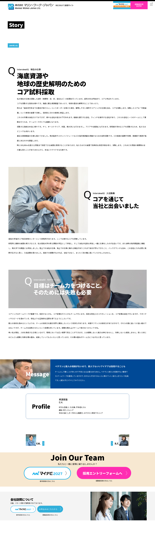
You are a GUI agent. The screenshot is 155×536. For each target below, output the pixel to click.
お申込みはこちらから (48, 509)
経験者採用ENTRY (139, 5)
